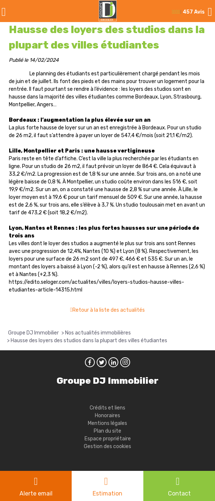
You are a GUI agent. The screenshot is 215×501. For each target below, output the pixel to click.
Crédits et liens (107, 408)
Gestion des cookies (107, 446)
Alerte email (36, 493)
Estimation (107, 493)
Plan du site (107, 431)
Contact (179, 493)
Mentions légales (107, 423)
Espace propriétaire (108, 439)
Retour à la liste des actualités (108, 310)
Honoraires (107, 415)
